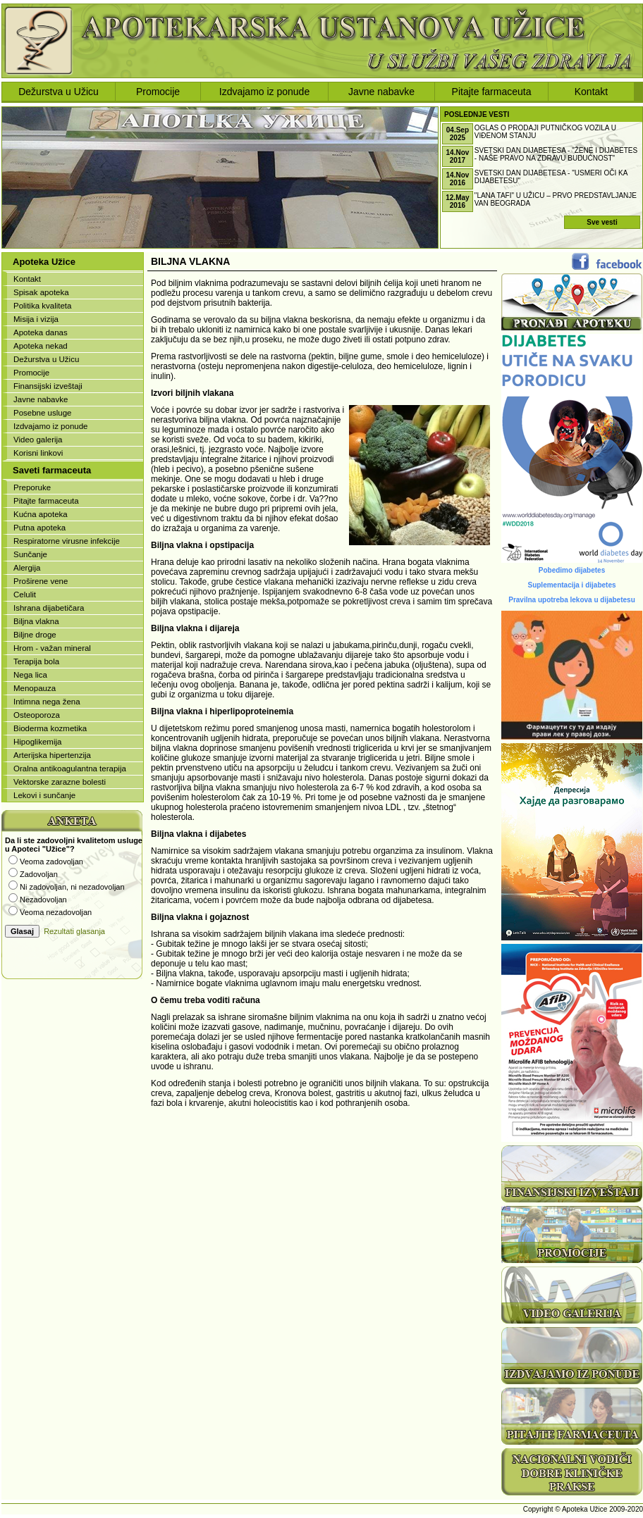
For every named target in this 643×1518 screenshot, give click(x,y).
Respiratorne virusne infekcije (66, 541)
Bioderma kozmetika (50, 728)
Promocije (158, 91)
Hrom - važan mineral (52, 648)
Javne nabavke (381, 91)
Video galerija (37, 439)
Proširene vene (40, 581)
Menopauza (34, 688)
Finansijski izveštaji (47, 386)
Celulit (24, 594)
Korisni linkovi (38, 453)
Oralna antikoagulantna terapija (69, 768)
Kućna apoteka (40, 514)
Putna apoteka (39, 527)
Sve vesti (602, 222)
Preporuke (32, 487)
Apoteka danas (40, 332)
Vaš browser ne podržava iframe (71, 894)
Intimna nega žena (46, 701)
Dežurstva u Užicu (58, 91)
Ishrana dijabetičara (48, 608)
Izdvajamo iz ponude (264, 91)
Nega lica (30, 675)
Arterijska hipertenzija (52, 755)
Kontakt (591, 91)
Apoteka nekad (40, 346)
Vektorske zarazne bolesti (59, 782)
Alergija (26, 568)
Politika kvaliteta (42, 305)
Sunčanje (30, 554)
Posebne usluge (42, 413)
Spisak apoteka (41, 292)
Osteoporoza (36, 715)
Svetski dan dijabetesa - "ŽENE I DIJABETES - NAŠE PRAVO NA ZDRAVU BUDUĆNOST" (555, 154)
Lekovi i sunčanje (44, 795)
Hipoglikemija (37, 742)
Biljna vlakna (36, 621)
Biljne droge (34, 634)
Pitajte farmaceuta (492, 91)
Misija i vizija (36, 319)
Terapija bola (36, 661)
